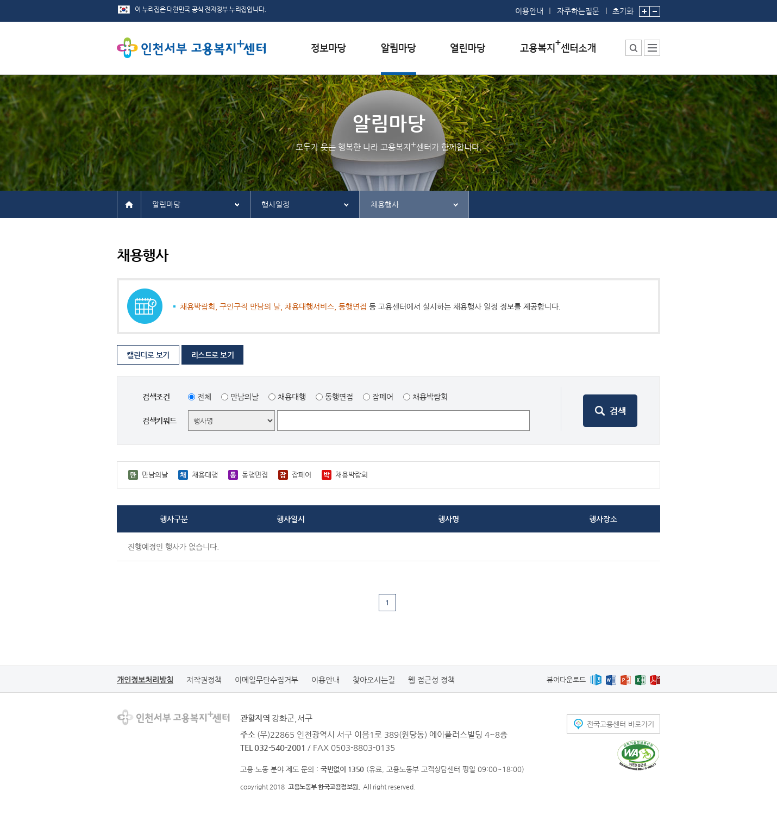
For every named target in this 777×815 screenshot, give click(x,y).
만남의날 (244, 396)
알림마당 (166, 204)
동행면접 (339, 396)
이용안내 (529, 11)
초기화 (623, 7)
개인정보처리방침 (145, 679)
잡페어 (382, 396)
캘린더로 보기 (148, 354)
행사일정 (275, 204)
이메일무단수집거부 (266, 679)
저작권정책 (204, 679)
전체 (204, 396)
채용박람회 (430, 396)
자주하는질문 (578, 11)
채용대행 (292, 396)
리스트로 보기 (212, 354)
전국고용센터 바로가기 (620, 724)
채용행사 (385, 204)
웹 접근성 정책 (431, 679)
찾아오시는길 (374, 679)
